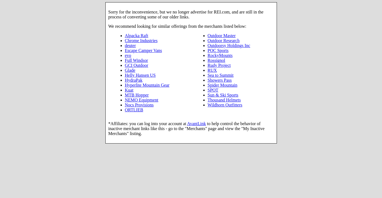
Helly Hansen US (140, 75)
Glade (130, 70)
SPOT (213, 90)
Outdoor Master (222, 35)
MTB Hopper (137, 95)
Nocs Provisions (139, 105)
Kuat (129, 90)
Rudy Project (219, 65)
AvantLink (196, 123)
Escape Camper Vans (143, 50)
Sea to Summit (221, 75)
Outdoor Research (224, 40)
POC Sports (218, 50)
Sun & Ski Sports (223, 95)
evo (128, 55)
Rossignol (216, 60)
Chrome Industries (141, 40)
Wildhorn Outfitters (225, 105)
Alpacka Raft (136, 35)
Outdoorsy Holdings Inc (229, 45)
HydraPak (134, 80)
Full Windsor (136, 60)
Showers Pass (220, 80)
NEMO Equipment (141, 100)
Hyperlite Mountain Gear (147, 85)
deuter (130, 45)
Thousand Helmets (224, 100)
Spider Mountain (222, 85)
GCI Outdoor (136, 65)
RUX (212, 70)
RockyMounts (220, 55)
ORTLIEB (134, 110)
